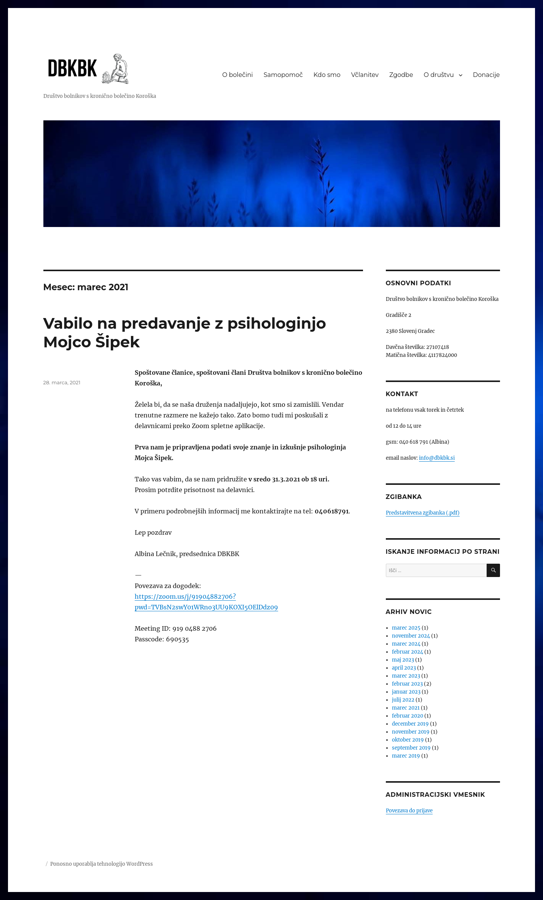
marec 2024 (406, 644)
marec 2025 (406, 628)
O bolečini (237, 74)
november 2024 (411, 636)
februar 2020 (407, 716)
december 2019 (410, 724)
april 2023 (404, 668)
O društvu (439, 74)
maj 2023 (403, 660)
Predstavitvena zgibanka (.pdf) (423, 513)
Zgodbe (401, 74)
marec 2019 (406, 756)
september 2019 (411, 748)
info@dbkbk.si (437, 458)
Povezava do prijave (409, 810)
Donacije (486, 74)
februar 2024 (407, 652)
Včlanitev (365, 74)
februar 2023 (407, 684)
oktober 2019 (408, 740)
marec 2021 (406, 708)
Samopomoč (283, 74)
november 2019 (411, 732)
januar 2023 (406, 692)
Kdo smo (327, 74)
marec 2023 (406, 676)
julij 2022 (403, 700)
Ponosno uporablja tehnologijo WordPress (101, 864)
